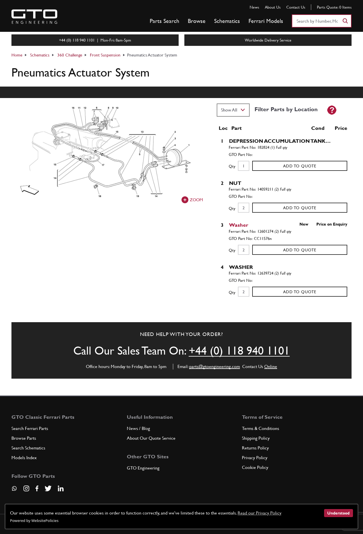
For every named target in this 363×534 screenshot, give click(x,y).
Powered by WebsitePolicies (34, 520)
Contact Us (295, 7)
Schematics (227, 20)
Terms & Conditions (260, 428)
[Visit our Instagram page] (26, 488)
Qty (232, 166)
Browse (197, 20)
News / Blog (138, 428)
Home (16, 54)
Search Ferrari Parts (29, 428)
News (254, 7)
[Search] (345, 21)
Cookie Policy (255, 467)
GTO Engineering (143, 468)
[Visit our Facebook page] (37, 488)
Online (270, 366)
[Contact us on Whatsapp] (14, 490)
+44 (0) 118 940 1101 (239, 350)
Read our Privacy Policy (259, 513)
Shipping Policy (256, 438)
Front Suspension (105, 54)
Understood (338, 513)
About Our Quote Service (151, 438)
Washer (238, 225)
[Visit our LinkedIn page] (60, 488)
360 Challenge (69, 54)
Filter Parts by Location (286, 109)
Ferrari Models (265, 20)
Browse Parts (23, 438)
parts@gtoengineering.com (214, 366)
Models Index (24, 457)
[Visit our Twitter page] (48, 488)
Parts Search (164, 20)
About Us (273, 7)
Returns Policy (255, 448)
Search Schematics (28, 448)
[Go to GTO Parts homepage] (34, 16)
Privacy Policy (254, 457)
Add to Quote (299, 166)
